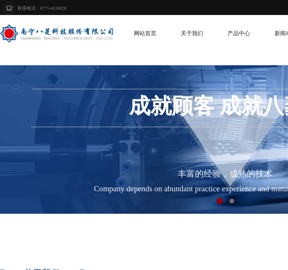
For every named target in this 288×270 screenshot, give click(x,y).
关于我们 (192, 33)
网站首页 (145, 33)
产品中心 (239, 33)
